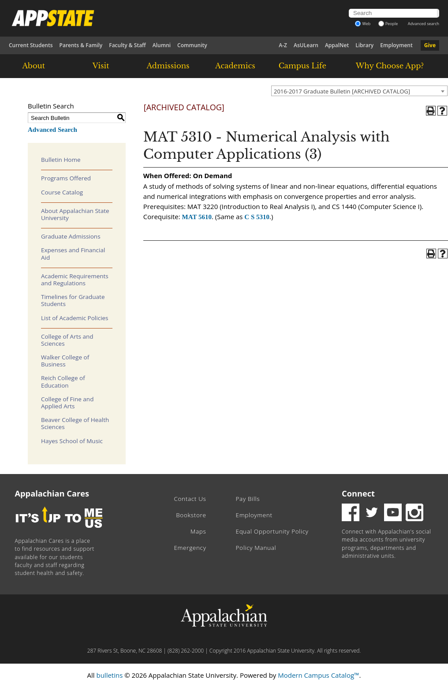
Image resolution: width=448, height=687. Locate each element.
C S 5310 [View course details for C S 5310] (256, 216)
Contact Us (190, 499)
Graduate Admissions (71, 236)
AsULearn (306, 45)
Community (192, 45)
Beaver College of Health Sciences (75, 423)
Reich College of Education (63, 381)
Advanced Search (52, 129)
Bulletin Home (61, 160)
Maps (198, 531)
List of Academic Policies (74, 318)
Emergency (190, 548)
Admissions (167, 65)
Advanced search (423, 23)
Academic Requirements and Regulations (74, 279)
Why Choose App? (390, 65)
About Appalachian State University (75, 214)
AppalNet (337, 45)
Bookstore (191, 515)
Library (364, 45)
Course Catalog (62, 192)
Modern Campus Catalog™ (318, 675)
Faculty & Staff (127, 45)
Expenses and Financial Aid (73, 253)
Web (362, 23)
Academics (235, 65)
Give (430, 45)
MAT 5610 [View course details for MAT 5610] (197, 216)
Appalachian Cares (52, 493)
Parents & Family (81, 45)
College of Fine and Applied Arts (67, 402)
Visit (101, 65)
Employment (396, 45)
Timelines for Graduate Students (73, 300)
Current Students (31, 45)
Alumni (162, 45)
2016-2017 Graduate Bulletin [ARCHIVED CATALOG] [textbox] (342, 91)
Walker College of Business (65, 360)
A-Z (283, 45)
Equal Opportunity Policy (272, 531)
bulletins (109, 675)
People (388, 23)
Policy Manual (256, 548)
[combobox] (359, 91)
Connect (358, 493)
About (33, 65)
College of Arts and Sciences (67, 339)
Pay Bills (248, 499)
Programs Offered (66, 178)
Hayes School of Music (72, 441)
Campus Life (302, 65)
